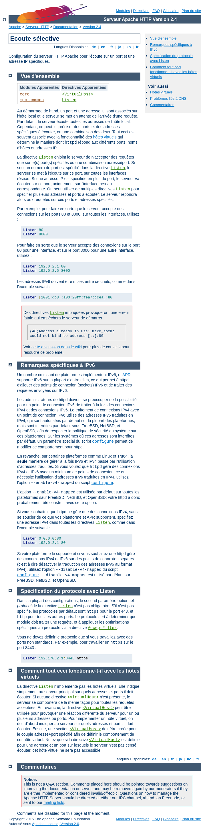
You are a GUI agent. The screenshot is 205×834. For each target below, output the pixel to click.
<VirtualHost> (77, 94)
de (94, 47)
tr (137, 47)
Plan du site (191, 11)
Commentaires (162, 105)
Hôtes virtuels (161, 92)
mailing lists (53, 802)
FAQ (156, 11)
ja (119, 47)
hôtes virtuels (104, 137)
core (24, 94)
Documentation (65, 27)
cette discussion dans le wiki (56, 347)
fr (112, 47)
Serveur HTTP (37, 27)
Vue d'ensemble (163, 38)
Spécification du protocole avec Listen (68, 591)
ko (129, 47)
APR (126, 374)
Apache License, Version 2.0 (55, 824)
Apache (15, 27)
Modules (123, 11)
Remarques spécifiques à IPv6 (58, 365)
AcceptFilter (102, 628)
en (103, 47)
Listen (69, 100)
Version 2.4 (92, 27)
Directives (141, 11)
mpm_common (32, 100)
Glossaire (171, 11)
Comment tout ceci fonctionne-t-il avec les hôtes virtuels (173, 72)
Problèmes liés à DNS (168, 98)
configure (103, 441)
